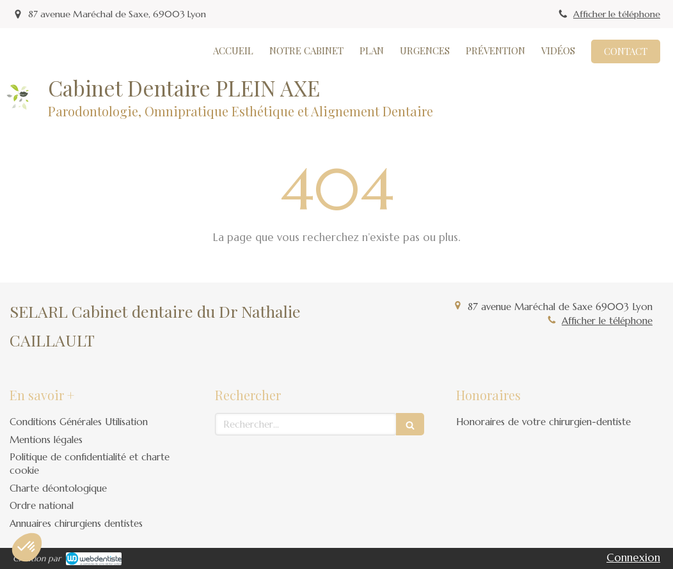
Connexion (633, 557)
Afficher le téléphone (616, 14)
